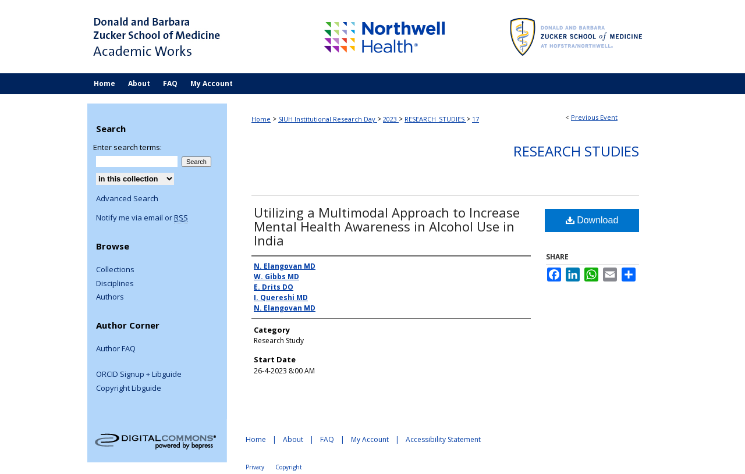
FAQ (327, 439)
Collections (115, 270)
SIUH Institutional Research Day (327, 119)
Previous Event (594, 117)
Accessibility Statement (443, 439)
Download (592, 220)
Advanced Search (127, 198)
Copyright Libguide (128, 388)
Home (261, 119)
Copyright (288, 467)
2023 (391, 119)
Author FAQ (116, 349)
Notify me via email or (142, 218)
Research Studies (576, 151)
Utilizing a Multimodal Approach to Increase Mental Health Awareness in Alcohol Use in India (387, 226)
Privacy (255, 467)
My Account (370, 439)
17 (475, 119)
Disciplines (115, 283)
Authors (110, 297)
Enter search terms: (127, 147)
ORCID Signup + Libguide (139, 374)
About (293, 439)
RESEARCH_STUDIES (435, 119)
